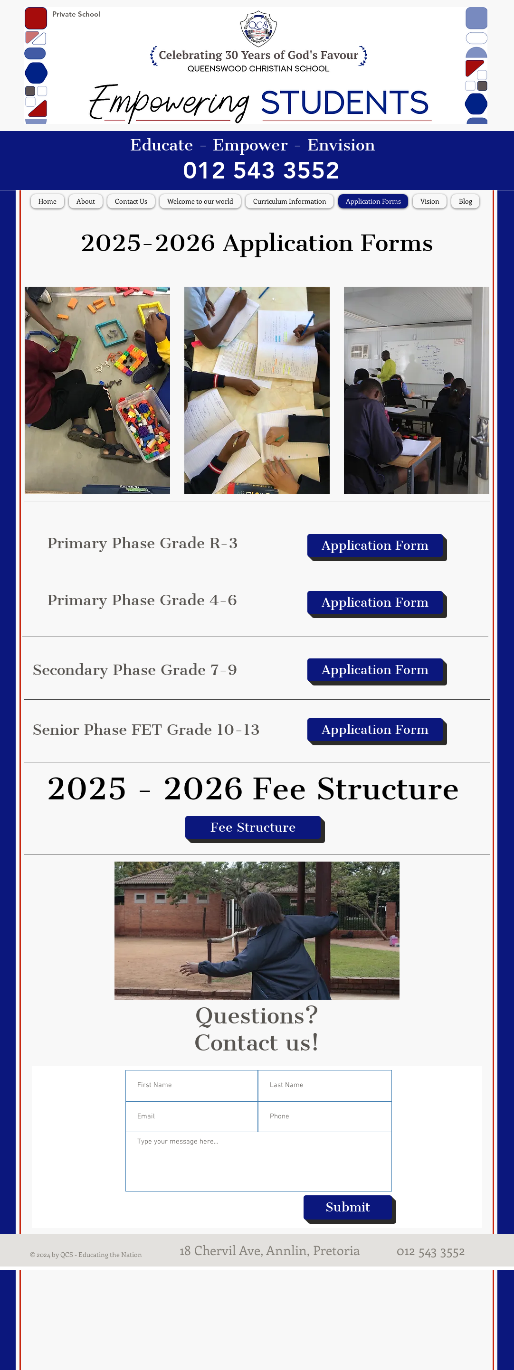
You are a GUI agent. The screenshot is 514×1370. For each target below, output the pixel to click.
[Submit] (348, 1207)
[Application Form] (375, 545)
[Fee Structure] (253, 827)
